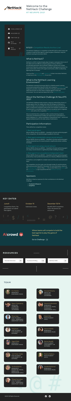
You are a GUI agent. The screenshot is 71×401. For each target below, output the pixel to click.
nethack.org (47, 73)
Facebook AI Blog (35, 260)
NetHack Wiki (37, 73)
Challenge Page (41, 75)
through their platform (53, 111)
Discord (14, 33)
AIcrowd (28, 111)
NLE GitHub (14, 42)
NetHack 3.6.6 (61, 87)
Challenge (14, 29)
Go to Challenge (40, 239)
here (46, 167)
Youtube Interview (13, 260)
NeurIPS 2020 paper (58, 92)
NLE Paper (14, 48)
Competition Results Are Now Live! (47, 47)
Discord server (32, 169)
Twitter (14, 37)
